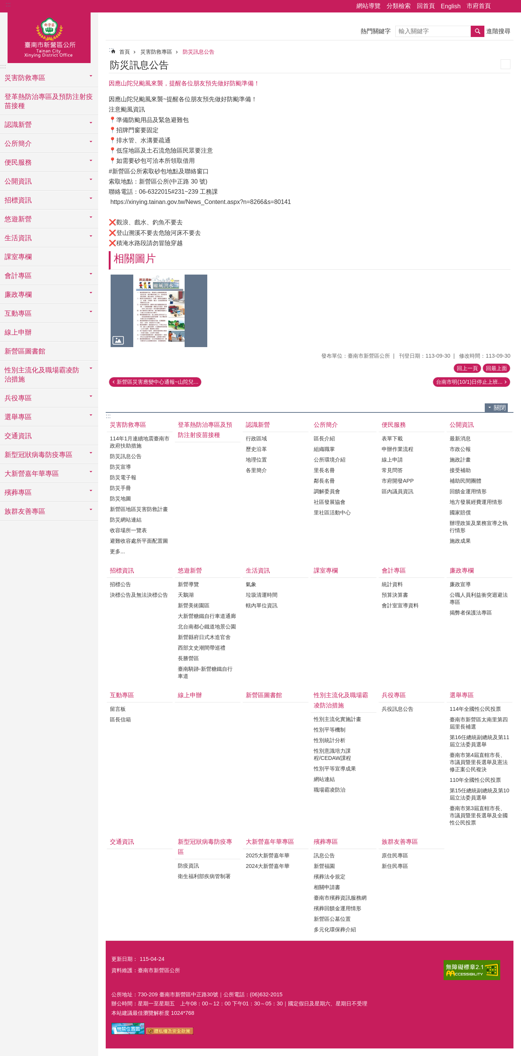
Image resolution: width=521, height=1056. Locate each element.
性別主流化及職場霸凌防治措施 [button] (42, 374)
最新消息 (460, 438)
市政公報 (460, 449)
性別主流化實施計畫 (337, 719)
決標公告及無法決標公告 (139, 595)
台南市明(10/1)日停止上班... (469, 382)
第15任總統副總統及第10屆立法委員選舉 (479, 794)
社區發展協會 (329, 502)
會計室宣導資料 (400, 605)
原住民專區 (395, 855)
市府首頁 (479, 6)
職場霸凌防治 (329, 790)
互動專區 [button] (18, 313)
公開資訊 (462, 424)
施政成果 (460, 541)
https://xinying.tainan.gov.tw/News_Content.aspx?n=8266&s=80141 (200, 202)
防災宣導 (120, 467)
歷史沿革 (256, 449)
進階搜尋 (498, 31)
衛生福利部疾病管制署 (204, 876)
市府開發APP (398, 481)
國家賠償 (460, 512)
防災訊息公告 (198, 52)
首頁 (124, 52)
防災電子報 (123, 477)
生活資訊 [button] (18, 238)
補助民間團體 (465, 481)
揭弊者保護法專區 (471, 613)
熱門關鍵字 (376, 31)
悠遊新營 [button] (18, 219)
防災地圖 (120, 499)
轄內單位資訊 (261, 605)
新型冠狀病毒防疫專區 (205, 846)
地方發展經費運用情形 (476, 502)
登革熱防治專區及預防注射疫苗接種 (49, 101)
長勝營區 (188, 658)
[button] (159, 311)
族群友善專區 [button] (25, 511)
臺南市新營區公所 (49, 36)
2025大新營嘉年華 (268, 855)
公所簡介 (326, 424)
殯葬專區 (326, 841)
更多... (117, 551)
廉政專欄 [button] (18, 294)
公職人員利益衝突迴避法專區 (479, 598)
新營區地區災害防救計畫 (139, 509)
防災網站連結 (126, 520)
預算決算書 (395, 595)
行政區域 (256, 438)
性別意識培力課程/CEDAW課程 (332, 754)
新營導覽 (188, 584)
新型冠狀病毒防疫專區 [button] (38, 455)
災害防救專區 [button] (25, 78)
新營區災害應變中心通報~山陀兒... (157, 382)
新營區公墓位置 (332, 919)
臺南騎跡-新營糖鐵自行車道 (205, 672)
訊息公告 (324, 855)
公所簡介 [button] (18, 143)
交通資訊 (18, 436)
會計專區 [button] (18, 275)
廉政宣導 (460, 584)
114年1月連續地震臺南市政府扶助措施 (140, 442)
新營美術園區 (194, 605)
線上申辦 (18, 332)
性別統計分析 (329, 740)
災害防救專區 (156, 52)
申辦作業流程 (397, 449)
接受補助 (460, 470)
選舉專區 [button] (18, 417)
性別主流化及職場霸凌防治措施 (341, 700)
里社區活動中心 (332, 512)
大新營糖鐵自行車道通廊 (207, 616)
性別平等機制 (329, 730)
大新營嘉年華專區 (270, 841)
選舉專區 (462, 695)
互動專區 (122, 695)
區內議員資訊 (397, 491)
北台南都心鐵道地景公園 (207, 627)
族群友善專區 (400, 841)
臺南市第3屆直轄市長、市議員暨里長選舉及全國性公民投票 (479, 815)
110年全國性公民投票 (475, 780)
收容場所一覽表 (128, 530)
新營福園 (324, 866)
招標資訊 (122, 570)
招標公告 (120, 584)
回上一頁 (467, 368)
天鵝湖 (186, 595)
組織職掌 (324, 449)
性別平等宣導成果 (335, 769)
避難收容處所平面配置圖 (139, 541)
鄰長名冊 (324, 481)
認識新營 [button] (18, 124)
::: (8, 4)
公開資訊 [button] (18, 181)
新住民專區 (395, 866)
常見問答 (392, 470)
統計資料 (392, 584)
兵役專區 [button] (18, 398)
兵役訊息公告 (397, 709)
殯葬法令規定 (329, 877)
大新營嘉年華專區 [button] (32, 473)
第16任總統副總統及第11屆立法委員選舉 (479, 740)
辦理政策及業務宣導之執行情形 (479, 526)
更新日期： (124, 959)
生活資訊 (258, 570)
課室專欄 (18, 257)
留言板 (118, 709)
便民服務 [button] (18, 162)
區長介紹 (324, 438)
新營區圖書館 (25, 351)
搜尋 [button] (477, 31)
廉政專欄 (462, 570)
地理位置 (256, 460)
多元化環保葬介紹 (335, 929)
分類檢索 (399, 6)
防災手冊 (120, 488)
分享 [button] (500, 6)
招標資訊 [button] (18, 200)
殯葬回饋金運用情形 (337, 908)
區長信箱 (120, 719)
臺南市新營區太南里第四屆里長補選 (479, 723)
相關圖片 (135, 258)
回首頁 (426, 6)
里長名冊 (324, 470)
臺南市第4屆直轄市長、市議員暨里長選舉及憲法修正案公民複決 (479, 762)
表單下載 (392, 438)
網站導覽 (368, 6)
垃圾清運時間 (261, 595)
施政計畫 (460, 460)
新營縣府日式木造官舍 (204, 637)
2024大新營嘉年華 (268, 866)
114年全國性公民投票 (475, 709)
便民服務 (394, 424)
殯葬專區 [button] (18, 492)
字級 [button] (510, 6)
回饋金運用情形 (468, 491)
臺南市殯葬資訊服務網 (340, 898)
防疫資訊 (188, 866)
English (451, 6)
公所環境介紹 (329, 460)
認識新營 (258, 424)
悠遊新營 (190, 570)
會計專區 (394, 570)
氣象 (251, 584)
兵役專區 (394, 695)
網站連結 (324, 779)
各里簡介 (256, 470)
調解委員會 (327, 491)
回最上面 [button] (496, 368)
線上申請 (392, 460)
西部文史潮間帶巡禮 (201, 648)
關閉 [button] (500, 407)
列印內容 (505, 64)
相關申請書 (327, 887)
